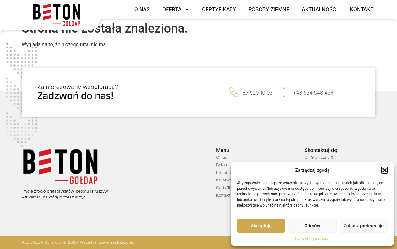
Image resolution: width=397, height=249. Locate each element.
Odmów (312, 226)
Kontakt (362, 9)
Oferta (176, 9)
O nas (142, 9)
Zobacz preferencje (364, 226)
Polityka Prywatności (312, 238)
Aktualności (320, 9)
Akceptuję (261, 226)
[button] (384, 170)
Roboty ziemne (268, 9)
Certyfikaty (219, 9)
